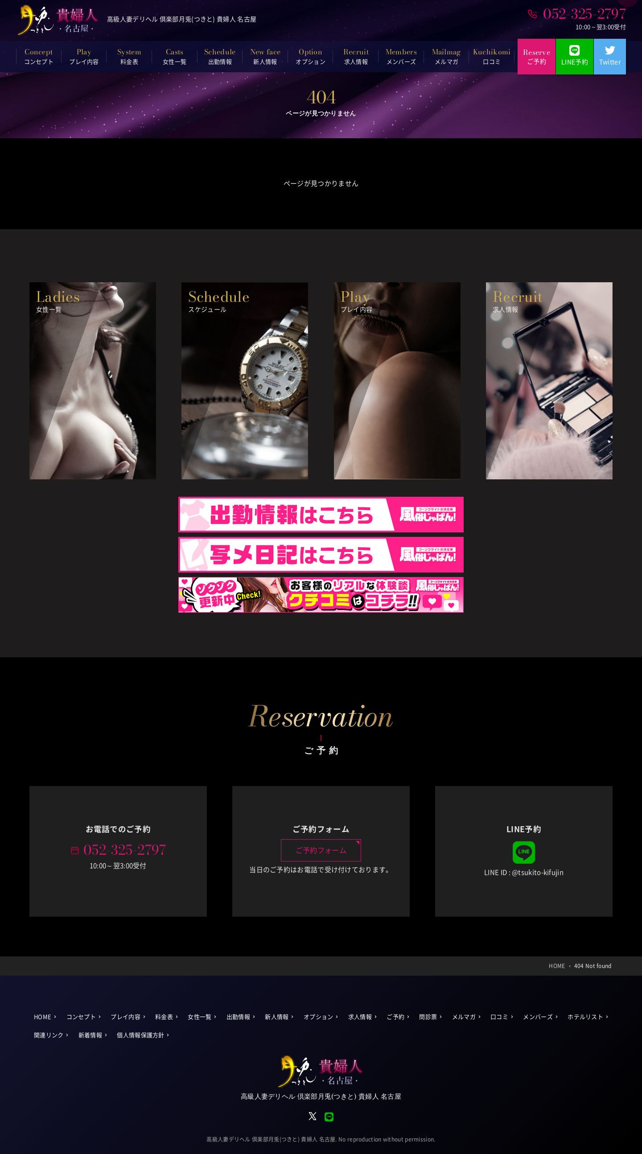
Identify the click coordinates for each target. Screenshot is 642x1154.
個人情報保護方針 (140, 1035)
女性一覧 (199, 1017)
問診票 (428, 1017)
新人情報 (276, 1017)
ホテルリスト (585, 1017)
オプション (318, 1017)
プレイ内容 (125, 1017)
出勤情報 (238, 1017)
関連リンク (49, 1035)
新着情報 (90, 1035)
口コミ (499, 1017)
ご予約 (395, 1017)
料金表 (164, 1017)
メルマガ (464, 1017)
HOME (42, 1017)
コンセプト (81, 1017)
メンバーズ (538, 1017)
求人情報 (360, 1017)
